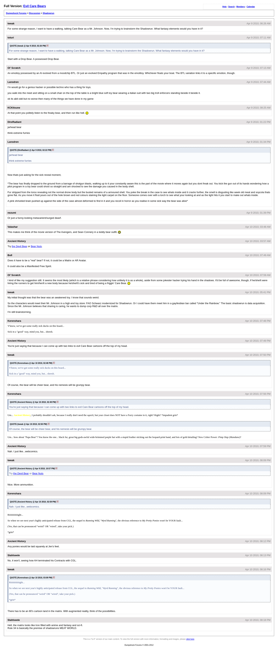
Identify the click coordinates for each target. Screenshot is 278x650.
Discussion (34, 13)
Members (240, 7)
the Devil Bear (19, 246)
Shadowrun (48, 13)
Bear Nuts (36, 246)
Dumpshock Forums (16, 13)
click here (190, 639)
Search (231, 7)
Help (224, 7)
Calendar (251, 7)
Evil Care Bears (34, 6)
